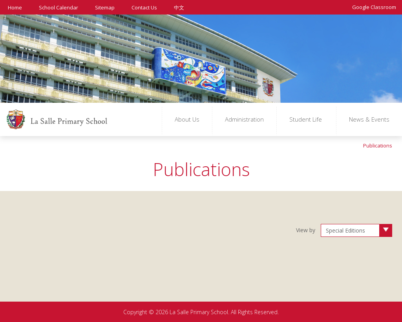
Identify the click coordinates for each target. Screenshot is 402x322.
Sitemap (105, 7)
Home (15, 7)
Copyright (135, 311)
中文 (179, 7)
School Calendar (58, 7)
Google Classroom (374, 6)
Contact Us (144, 7)
